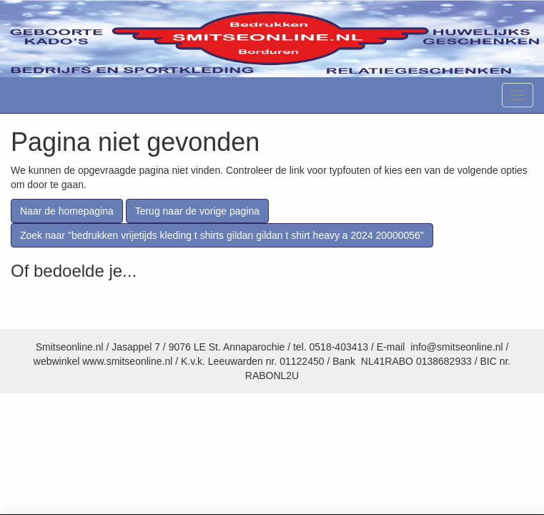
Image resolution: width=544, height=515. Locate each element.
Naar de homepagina (67, 211)
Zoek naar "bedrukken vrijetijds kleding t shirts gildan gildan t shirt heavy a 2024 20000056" (222, 235)
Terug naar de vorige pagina (197, 211)
